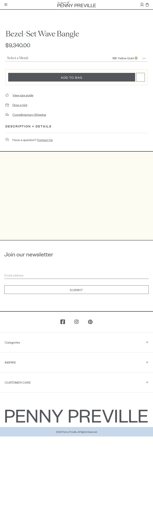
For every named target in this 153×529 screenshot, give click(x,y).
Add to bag (72, 77)
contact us (45, 139)
